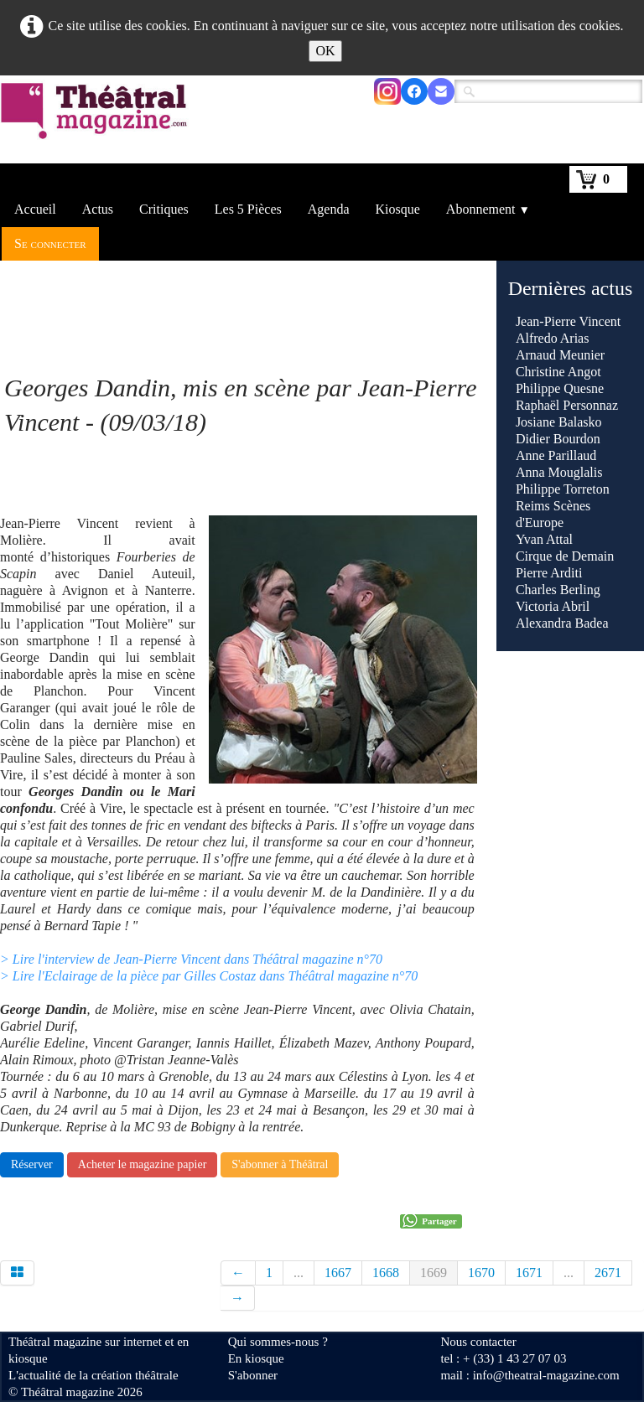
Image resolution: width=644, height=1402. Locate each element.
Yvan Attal (544, 539)
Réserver (32, 1164)
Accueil (35, 209)
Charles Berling (558, 589)
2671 (608, 1272)
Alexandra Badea (562, 623)
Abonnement (488, 209)
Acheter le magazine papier (142, 1164)
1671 (529, 1272)
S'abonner (253, 1375)
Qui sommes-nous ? (278, 1341)
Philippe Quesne (560, 388)
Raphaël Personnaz (567, 405)
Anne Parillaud (556, 455)
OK (325, 51)
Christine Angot (558, 372)
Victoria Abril (552, 606)
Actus (97, 209)
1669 (433, 1272)
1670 (481, 1272)
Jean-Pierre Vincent (568, 321)
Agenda (329, 209)
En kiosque (256, 1358)
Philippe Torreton (563, 489)
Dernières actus (570, 288)
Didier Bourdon (558, 439)
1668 (385, 1272)
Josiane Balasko (559, 422)
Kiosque (398, 209)
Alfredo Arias (552, 338)
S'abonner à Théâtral (279, 1164)
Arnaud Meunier (560, 355)
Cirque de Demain (565, 556)
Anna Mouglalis (559, 472)
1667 (338, 1272)
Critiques (164, 209)
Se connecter (50, 243)
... (298, 1272)
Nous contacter (478, 1341)
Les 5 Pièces (248, 209)
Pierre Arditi (549, 573)
